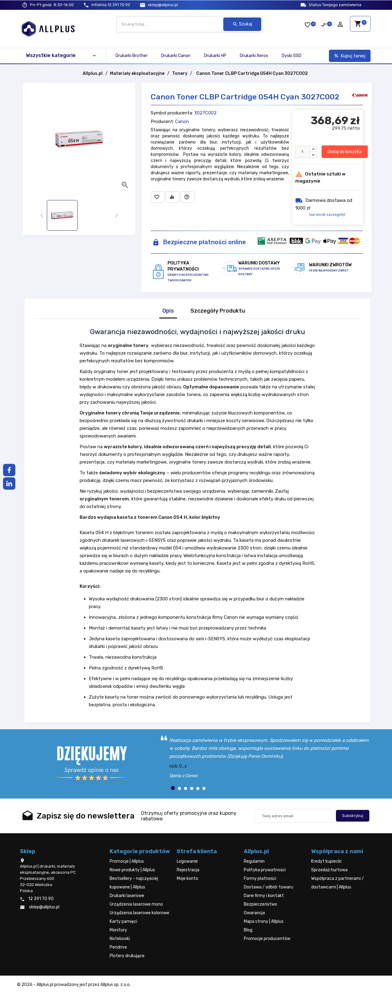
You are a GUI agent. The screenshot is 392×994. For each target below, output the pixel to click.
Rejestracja (188, 870)
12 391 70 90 (111, 4)
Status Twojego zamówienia (335, 4)
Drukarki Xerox (254, 55)
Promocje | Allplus (127, 861)
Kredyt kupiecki (326, 861)
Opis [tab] (168, 311)
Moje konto (187, 878)
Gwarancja (254, 912)
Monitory (118, 930)
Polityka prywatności (265, 870)
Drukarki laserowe (127, 895)
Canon (182, 121)
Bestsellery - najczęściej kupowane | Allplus (134, 883)
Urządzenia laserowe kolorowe (139, 912)
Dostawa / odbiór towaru (268, 887)
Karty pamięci (123, 921)
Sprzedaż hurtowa (329, 870)
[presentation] (41, 215)
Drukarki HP (215, 55)
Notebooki (120, 938)
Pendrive (118, 947)
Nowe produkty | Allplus (132, 870)
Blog (248, 930)
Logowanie (187, 861)
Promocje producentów (267, 938)
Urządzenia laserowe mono (136, 904)
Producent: (162, 121)
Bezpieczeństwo (260, 904)
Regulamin (254, 861)
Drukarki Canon (175, 55)
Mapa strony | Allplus (264, 921)
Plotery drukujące (127, 955)
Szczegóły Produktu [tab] (217, 311)
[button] (173, 788)
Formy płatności (260, 878)
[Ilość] (302, 152)
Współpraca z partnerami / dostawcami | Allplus (337, 883)
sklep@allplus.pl (163, 4)
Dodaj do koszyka (345, 151)
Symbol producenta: (172, 113)
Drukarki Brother (131, 55)
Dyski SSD (291, 55)
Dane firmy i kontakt (264, 895)
